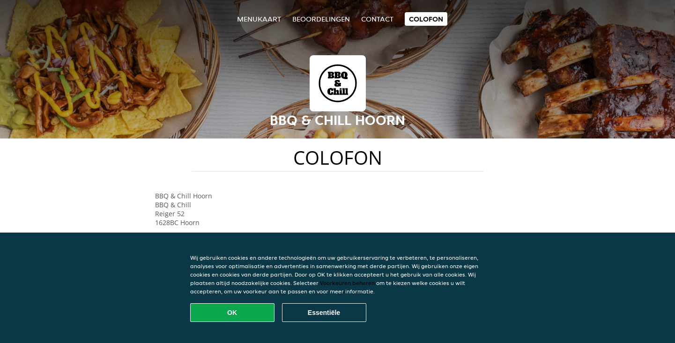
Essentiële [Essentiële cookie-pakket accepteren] (324, 312)
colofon (426, 19)
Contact (377, 19)
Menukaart (259, 19)
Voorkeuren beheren (347, 282)
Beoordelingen (321, 19)
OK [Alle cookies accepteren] (232, 312)
